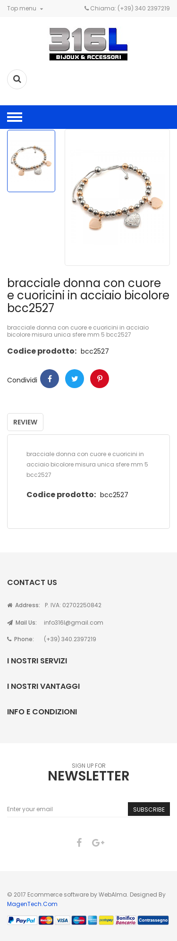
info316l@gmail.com (73, 623)
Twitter (74, 378)
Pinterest (99, 378)
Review (25, 422)
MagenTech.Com (32, 904)
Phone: (20, 639)
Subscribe (149, 809)
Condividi (49, 378)
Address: (23, 605)
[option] (31, 161)
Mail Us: (22, 622)
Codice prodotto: (41, 351)
